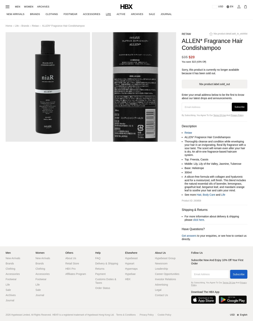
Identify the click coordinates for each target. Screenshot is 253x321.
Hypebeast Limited (20, 315)
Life (17, 25)
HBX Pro (70, 268)
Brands (25, 25)
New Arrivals (13, 258)
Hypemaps (131, 268)
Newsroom (161, 263)
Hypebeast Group (165, 258)
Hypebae (130, 273)
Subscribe (240, 107)
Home (9, 25)
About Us (70, 258)
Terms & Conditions (126, 315)
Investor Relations (165, 279)
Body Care (209, 194)
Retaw (35, 25)
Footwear (11, 279)
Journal (10, 300)
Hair (199, 194)
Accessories (13, 273)
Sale (8, 289)
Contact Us (161, 295)
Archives (43, 7)
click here (198, 219)
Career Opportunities (167, 273)
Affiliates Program (75, 273)
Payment (100, 273)
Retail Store (72, 263)
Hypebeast (131, 258)
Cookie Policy (164, 315)
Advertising (161, 284)
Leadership (161, 268)
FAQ (98, 258)
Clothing (10, 268)
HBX (128, 279)
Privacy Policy (237, 115)
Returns (99, 268)
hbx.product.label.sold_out (214, 84)
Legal (158, 289)
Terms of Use (219, 115)
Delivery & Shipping (106, 263)
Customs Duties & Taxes (105, 281)
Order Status (102, 288)
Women (28, 7)
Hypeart (129, 263)
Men (17, 7)
